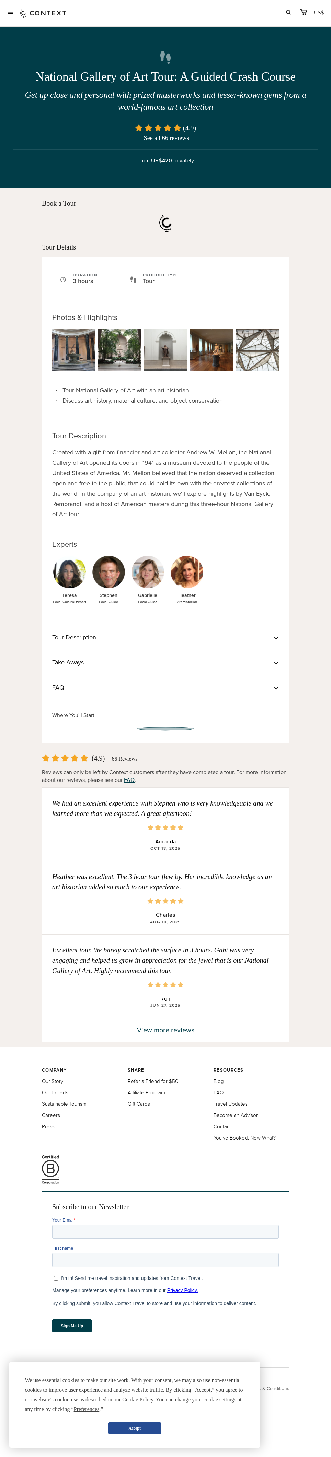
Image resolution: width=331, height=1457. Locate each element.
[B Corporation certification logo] (165, 1169)
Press (48, 1126)
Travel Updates (231, 1104)
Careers (51, 1115)
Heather (187, 595)
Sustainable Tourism (64, 1104)
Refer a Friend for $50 (153, 1081)
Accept (135, 1428)
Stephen (108, 595)
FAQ (129, 780)
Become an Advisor (236, 1115)
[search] (288, 13)
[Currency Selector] (319, 12)
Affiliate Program (146, 1092)
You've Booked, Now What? (245, 1138)
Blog (219, 1081)
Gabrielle (147, 595)
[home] (43, 13)
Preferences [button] (87, 1409)
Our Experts (55, 1092)
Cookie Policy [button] (137, 1399)
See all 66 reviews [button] (166, 138)
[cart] (304, 13)
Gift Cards (139, 1104)
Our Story (52, 1081)
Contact (222, 1126)
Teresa (69, 595)
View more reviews (165, 1030)
